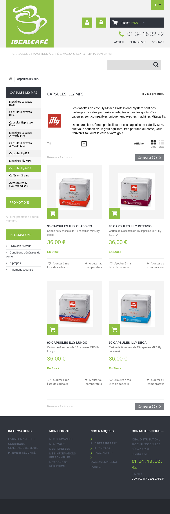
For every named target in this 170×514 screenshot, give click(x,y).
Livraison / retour (20, 246)
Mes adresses (59, 448)
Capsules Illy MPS (20, 168)
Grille (153, 144)
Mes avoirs (57, 443)
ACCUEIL (119, 42)
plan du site (138, 42)
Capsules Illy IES (19, 153)
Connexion (101, 23)
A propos (15, 263)
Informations (20, 235)
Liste (161, 144)
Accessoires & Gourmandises (18, 184)
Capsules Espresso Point (21, 124)
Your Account (87, 23)
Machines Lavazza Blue (20, 103)
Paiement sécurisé (21, 269)
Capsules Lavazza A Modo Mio (20, 144)
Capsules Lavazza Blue (20, 113)
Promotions (20, 202)
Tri (49, 143)
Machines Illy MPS (20, 160)
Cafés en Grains (19, 175)
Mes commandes (61, 439)
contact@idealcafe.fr (149, 478)
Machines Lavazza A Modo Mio (20, 134)
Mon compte (60, 431)
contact (158, 42)
